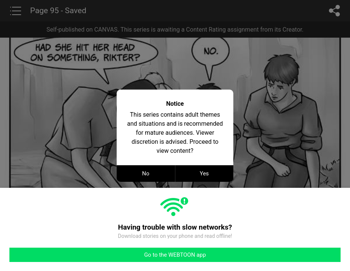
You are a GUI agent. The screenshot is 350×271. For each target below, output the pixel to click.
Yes (204, 173)
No (145, 173)
